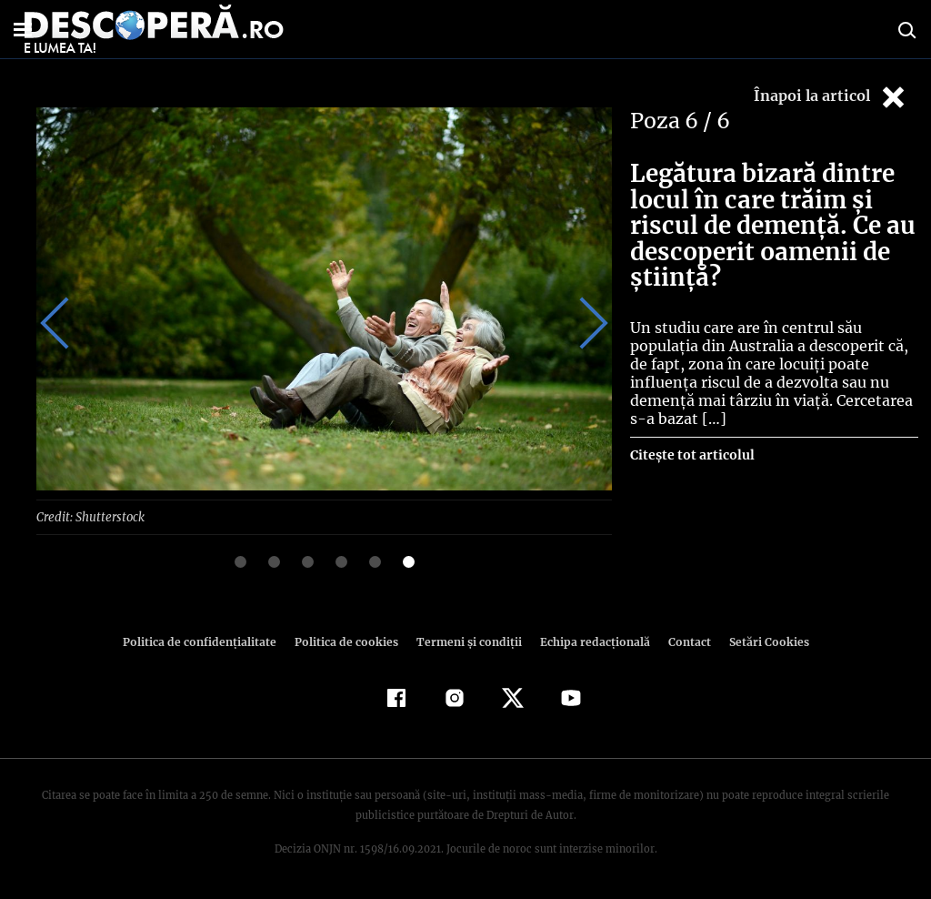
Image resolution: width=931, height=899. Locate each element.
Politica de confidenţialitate (207, 641)
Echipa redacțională (589, 641)
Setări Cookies (759, 641)
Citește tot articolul (691, 455)
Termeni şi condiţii (466, 641)
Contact (682, 641)
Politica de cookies (348, 641)
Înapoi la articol (831, 96)
